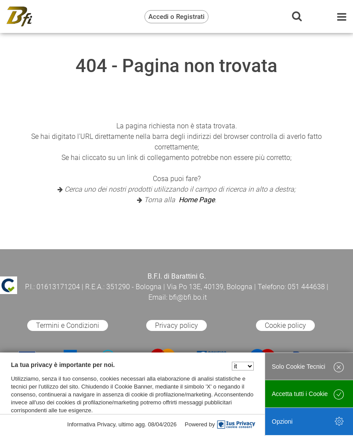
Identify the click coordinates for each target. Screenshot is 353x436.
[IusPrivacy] (236, 424)
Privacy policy (176, 325)
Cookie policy (285, 325)
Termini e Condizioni (67, 325)
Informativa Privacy (91, 424)
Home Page (197, 200)
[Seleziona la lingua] (243, 366)
